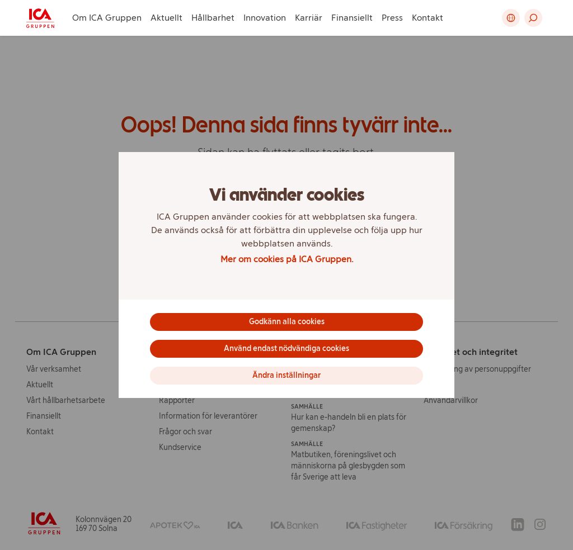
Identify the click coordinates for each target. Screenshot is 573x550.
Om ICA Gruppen (107, 17)
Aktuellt (166, 17)
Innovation (264, 17)
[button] (533, 18)
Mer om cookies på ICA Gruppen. (286, 259)
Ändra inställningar (286, 375)
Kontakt (427, 17)
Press (392, 17)
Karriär (308, 17)
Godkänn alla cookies (287, 321)
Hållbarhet (212, 17)
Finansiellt (352, 17)
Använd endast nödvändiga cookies (286, 348)
